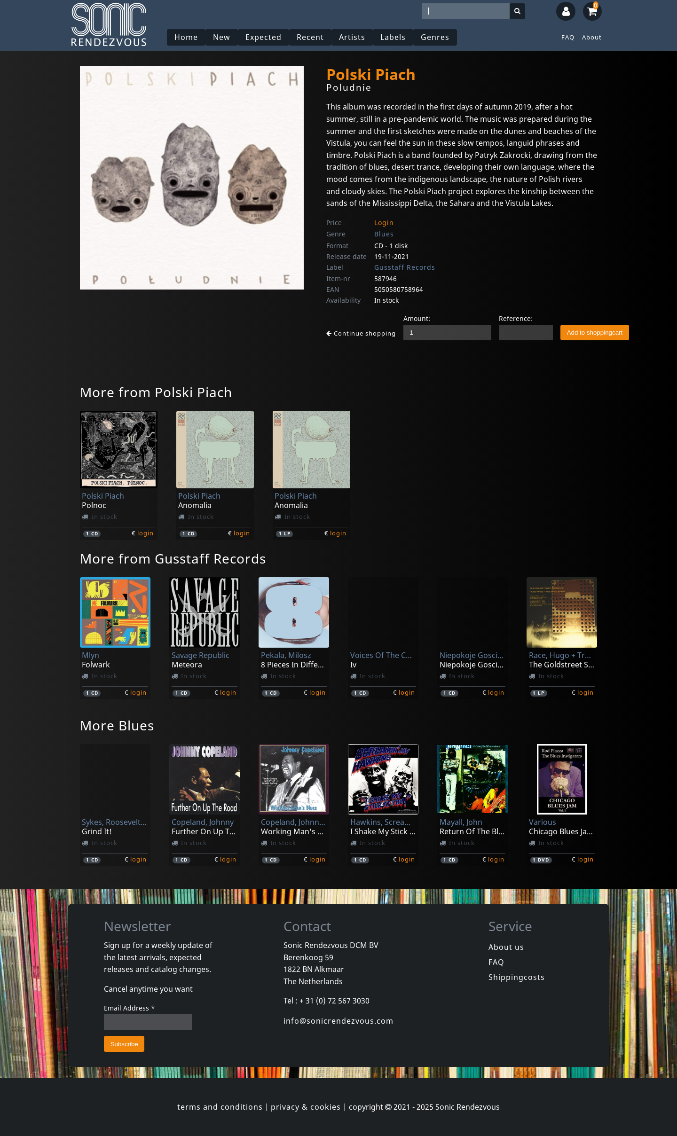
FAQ (568, 37)
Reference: (516, 318)
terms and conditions (220, 1107)
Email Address (129, 1007)
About (592, 37)
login (145, 533)
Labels (393, 37)
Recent (310, 37)
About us (506, 947)
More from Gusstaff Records (173, 558)
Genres (435, 37)
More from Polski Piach (156, 392)
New (221, 37)
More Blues (117, 725)
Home (186, 37)
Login (384, 222)
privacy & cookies (306, 1107)
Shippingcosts (516, 977)
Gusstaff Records (404, 267)
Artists (352, 37)
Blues (384, 233)
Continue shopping (361, 333)
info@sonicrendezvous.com (338, 1021)
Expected (263, 37)
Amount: (416, 318)
